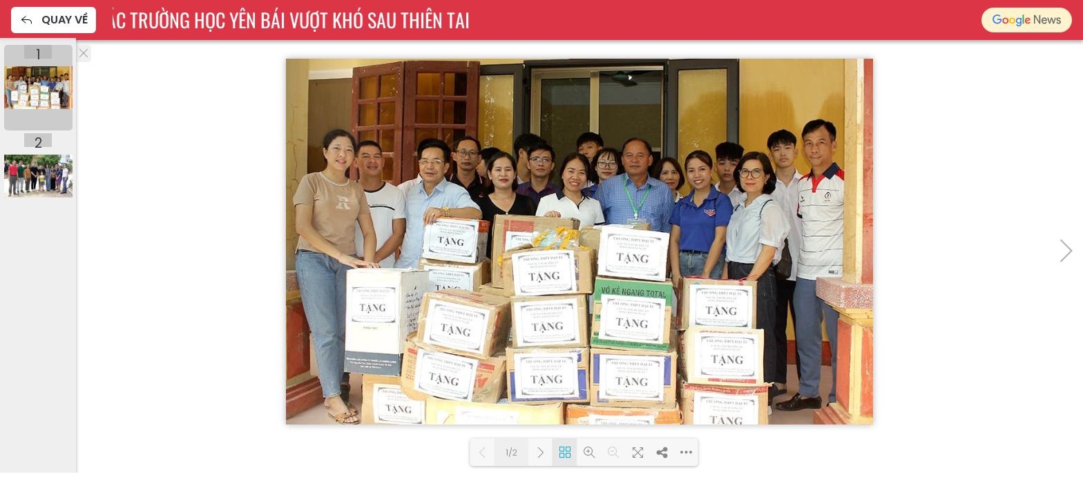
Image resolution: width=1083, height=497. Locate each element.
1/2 (511, 452)
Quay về (53, 20)
